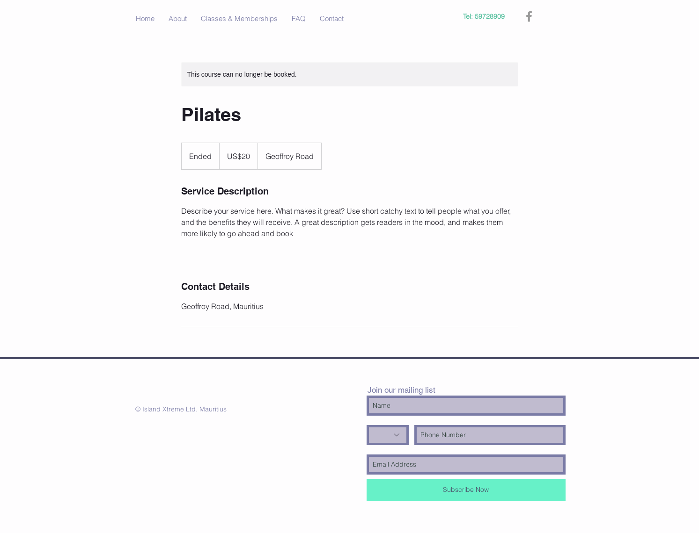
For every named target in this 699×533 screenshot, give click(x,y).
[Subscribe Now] (466, 490)
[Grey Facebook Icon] (529, 16)
